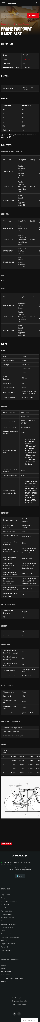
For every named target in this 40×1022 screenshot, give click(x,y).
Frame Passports (25, 24)
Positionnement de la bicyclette (10, 937)
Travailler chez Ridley (7, 917)
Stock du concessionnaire (9, 901)
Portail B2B (4, 947)
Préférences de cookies (19, 1004)
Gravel (3, 968)
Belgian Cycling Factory (8, 943)
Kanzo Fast (27, 59)
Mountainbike (6, 972)
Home (3, 24)
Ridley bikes (4, 898)
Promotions (4, 908)
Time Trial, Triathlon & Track (12, 978)
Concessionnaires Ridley (8, 924)
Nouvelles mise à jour (7, 914)
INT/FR (20, 876)
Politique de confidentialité (19, 1001)
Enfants (4, 981)
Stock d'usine (5, 904)
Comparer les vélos (7, 927)
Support (11, 24)
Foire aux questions (7, 934)
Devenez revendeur (6, 950)
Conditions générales (18, 998)
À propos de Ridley (6, 911)
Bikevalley (4, 940)
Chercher (32, 15)
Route (3, 965)
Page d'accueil (5, 895)
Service (3, 921)
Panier (3, 930)
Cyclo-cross (6, 975)
